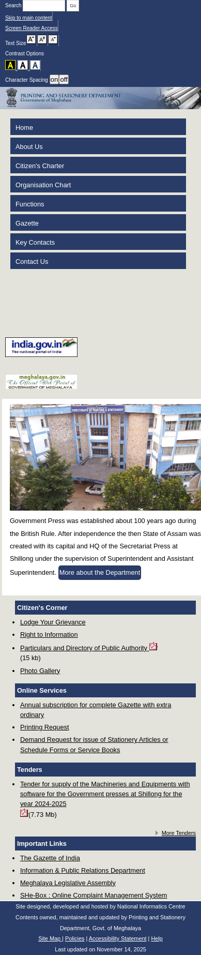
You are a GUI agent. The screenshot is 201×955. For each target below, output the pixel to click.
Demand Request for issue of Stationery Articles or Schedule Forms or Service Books (94, 744)
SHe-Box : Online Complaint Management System (93, 895)
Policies (74, 938)
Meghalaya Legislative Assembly (68, 883)
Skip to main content (28, 18)
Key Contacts (35, 242)
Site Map (50, 938)
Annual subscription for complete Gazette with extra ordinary (95, 710)
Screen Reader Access (31, 28)
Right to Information (49, 634)
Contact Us (32, 261)
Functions (30, 204)
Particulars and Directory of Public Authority (89, 647)
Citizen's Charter (40, 166)
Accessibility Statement (118, 938)
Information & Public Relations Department (82, 870)
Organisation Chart (43, 185)
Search (36, 5)
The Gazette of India (50, 858)
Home (24, 127)
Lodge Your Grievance (53, 622)
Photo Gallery (40, 671)
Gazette (27, 223)
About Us (29, 147)
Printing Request (44, 727)
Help (156, 938)
